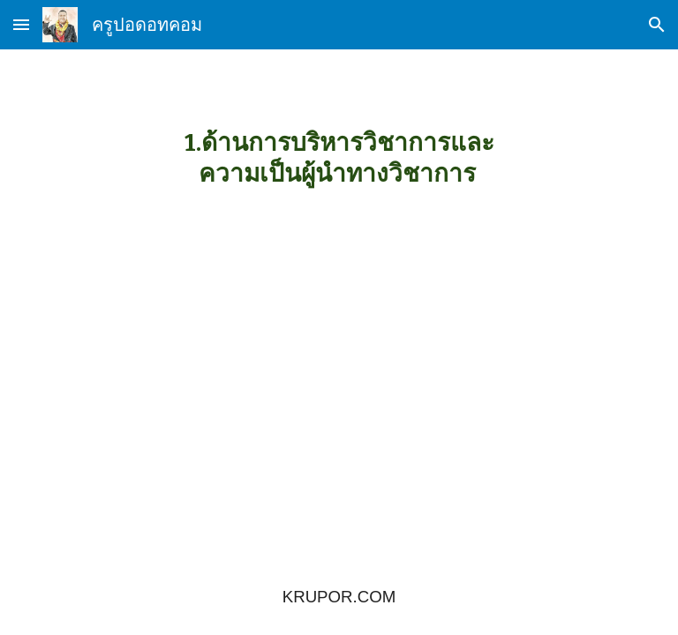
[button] (21, 24)
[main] (338, 158)
